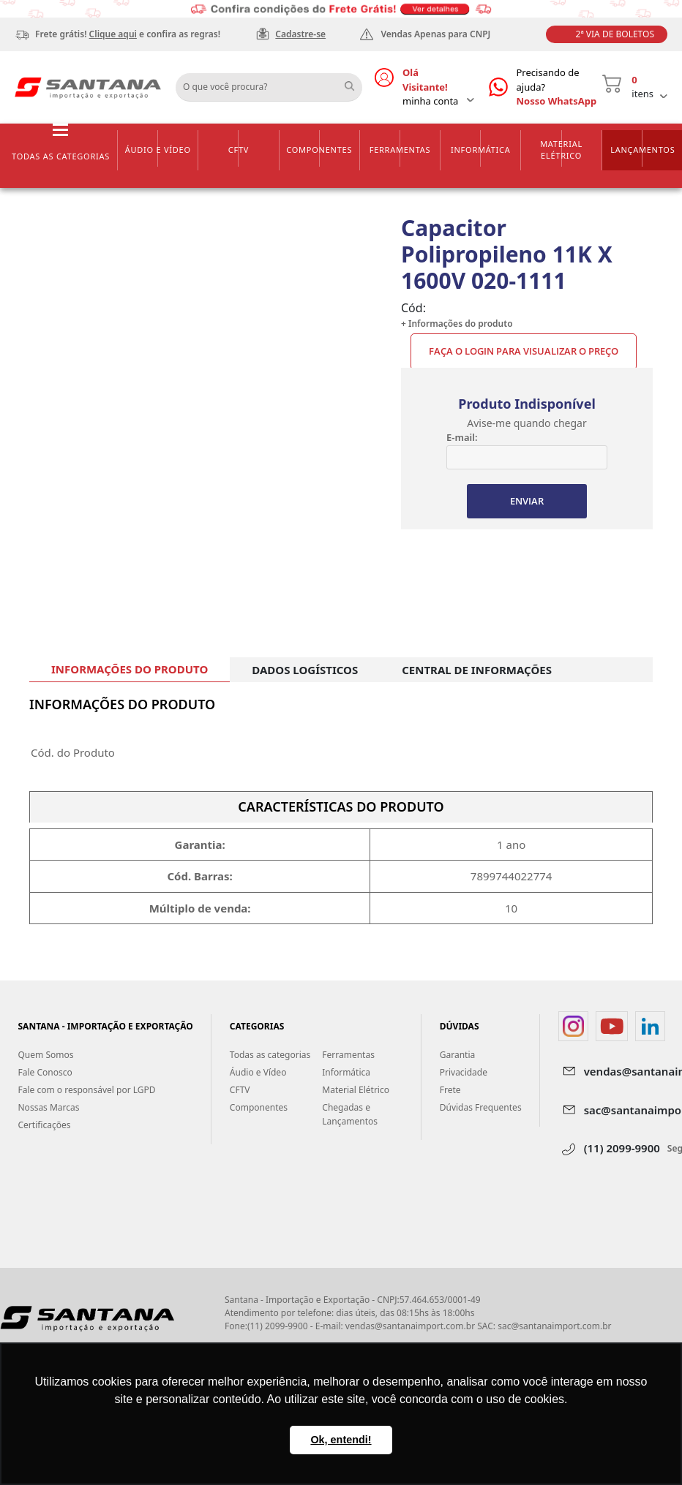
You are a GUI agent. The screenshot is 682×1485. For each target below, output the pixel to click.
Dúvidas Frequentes (481, 1107)
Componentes (319, 149)
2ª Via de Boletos (615, 34)
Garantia (458, 1054)
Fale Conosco (45, 1072)
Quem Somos (46, 1054)
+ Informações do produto (457, 323)
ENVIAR (527, 500)
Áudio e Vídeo (158, 149)
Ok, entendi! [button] (340, 1440)
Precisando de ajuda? (560, 87)
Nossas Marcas (49, 1107)
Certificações (44, 1125)
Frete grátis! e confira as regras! (127, 34)
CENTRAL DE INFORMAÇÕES (477, 669)
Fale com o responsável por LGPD (87, 1090)
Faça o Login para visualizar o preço (523, 351)
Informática (481, 149)
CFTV (238, 149)
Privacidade (463, 1072)
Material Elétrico (561, 150)
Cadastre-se (300, 34)
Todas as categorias (61, 156)
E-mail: (461, 437)
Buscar (355, 82)
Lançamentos (642, 149)
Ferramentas (400, 149)
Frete (450, 1090)
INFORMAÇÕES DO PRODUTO (129, 669)
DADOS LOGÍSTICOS (305, 669)
